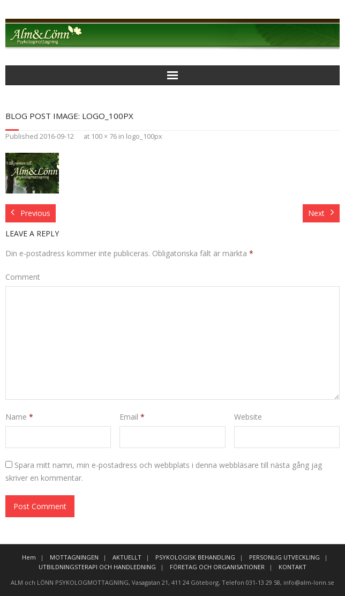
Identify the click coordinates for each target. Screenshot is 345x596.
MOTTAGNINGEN (74, 557)
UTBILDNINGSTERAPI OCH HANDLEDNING (97, 567)
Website (248, 417)
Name (19, 417)
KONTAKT (292, 567)
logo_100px (144, 136)
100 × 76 (104, 136)
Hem (29, 557)
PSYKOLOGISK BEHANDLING (195, 557)
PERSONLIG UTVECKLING (284, 557)
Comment (22, 277)
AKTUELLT (126, 557)
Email (132, 417)
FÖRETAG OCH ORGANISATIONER (217, 567)
